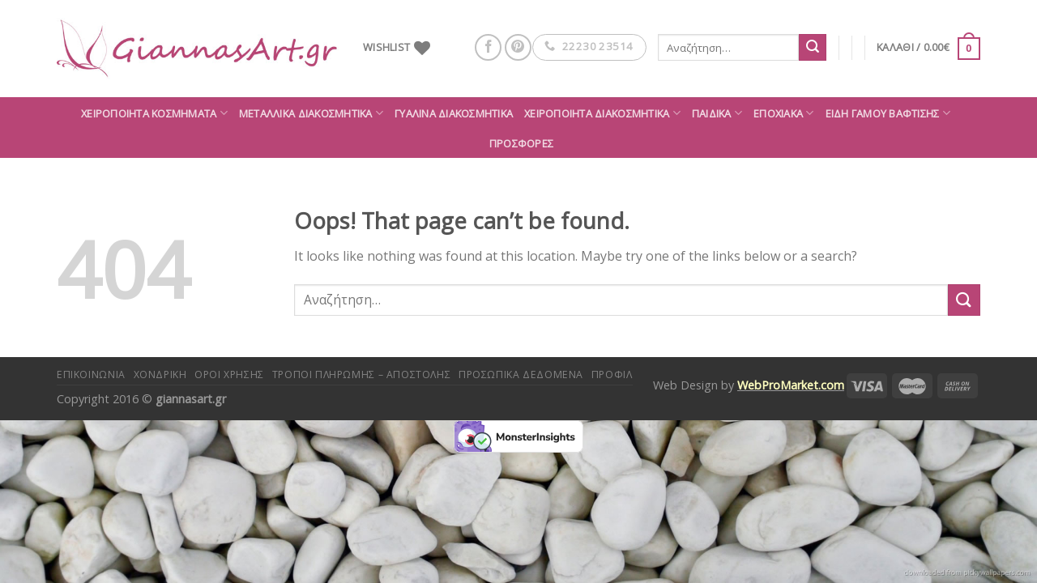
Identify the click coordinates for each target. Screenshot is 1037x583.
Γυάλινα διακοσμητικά (454, 113)
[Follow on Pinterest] (518, 47)
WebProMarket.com (790, 385)
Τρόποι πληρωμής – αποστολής (361, 374)
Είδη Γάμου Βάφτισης (888, 113)
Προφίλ (612, 374)
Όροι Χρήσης (229, 374)
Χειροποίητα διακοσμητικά (602, 113)
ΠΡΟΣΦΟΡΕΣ (521, 143)
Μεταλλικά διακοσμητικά (311, 113)
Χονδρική (160, 374)
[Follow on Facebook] (488, 47)
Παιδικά (717, 113)
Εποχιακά (783, 113)
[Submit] (812, 48)
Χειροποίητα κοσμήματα (154, 113)
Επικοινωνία (91, 374)
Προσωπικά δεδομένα (521, 374)
